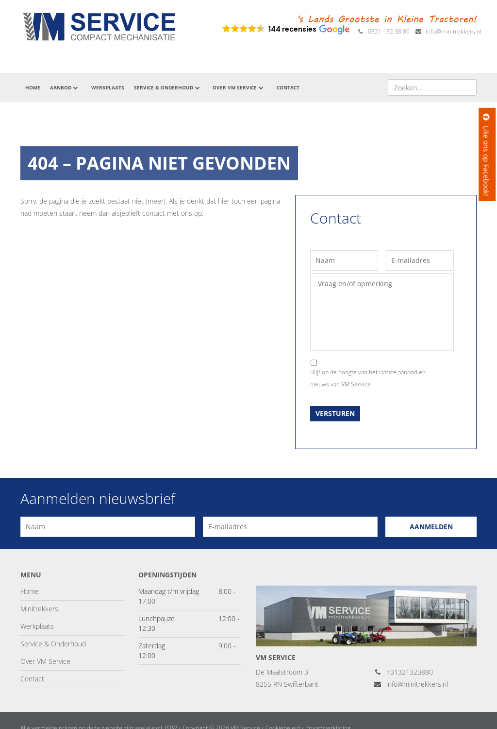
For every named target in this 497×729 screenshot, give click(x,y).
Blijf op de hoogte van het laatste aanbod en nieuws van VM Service (368, 378)
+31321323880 (403, 672)
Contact (288, 87)
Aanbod (64, 87)
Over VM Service (239, 87)
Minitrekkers (39, 608)
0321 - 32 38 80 (383, 31)
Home (32, 87)
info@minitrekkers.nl (447, 31)
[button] (285, 29)
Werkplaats (107, 87)
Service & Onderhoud (167, 87)
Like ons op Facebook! (486, 154)
